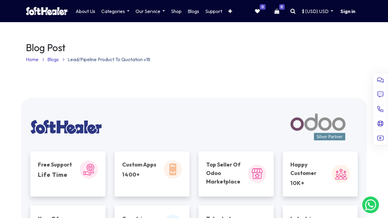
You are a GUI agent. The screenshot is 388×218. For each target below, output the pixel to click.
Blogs (56, 59)
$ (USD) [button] (315, 11)
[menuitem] (85, 11)
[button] (230, 11)
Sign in (347, 11)
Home (35, 59)
